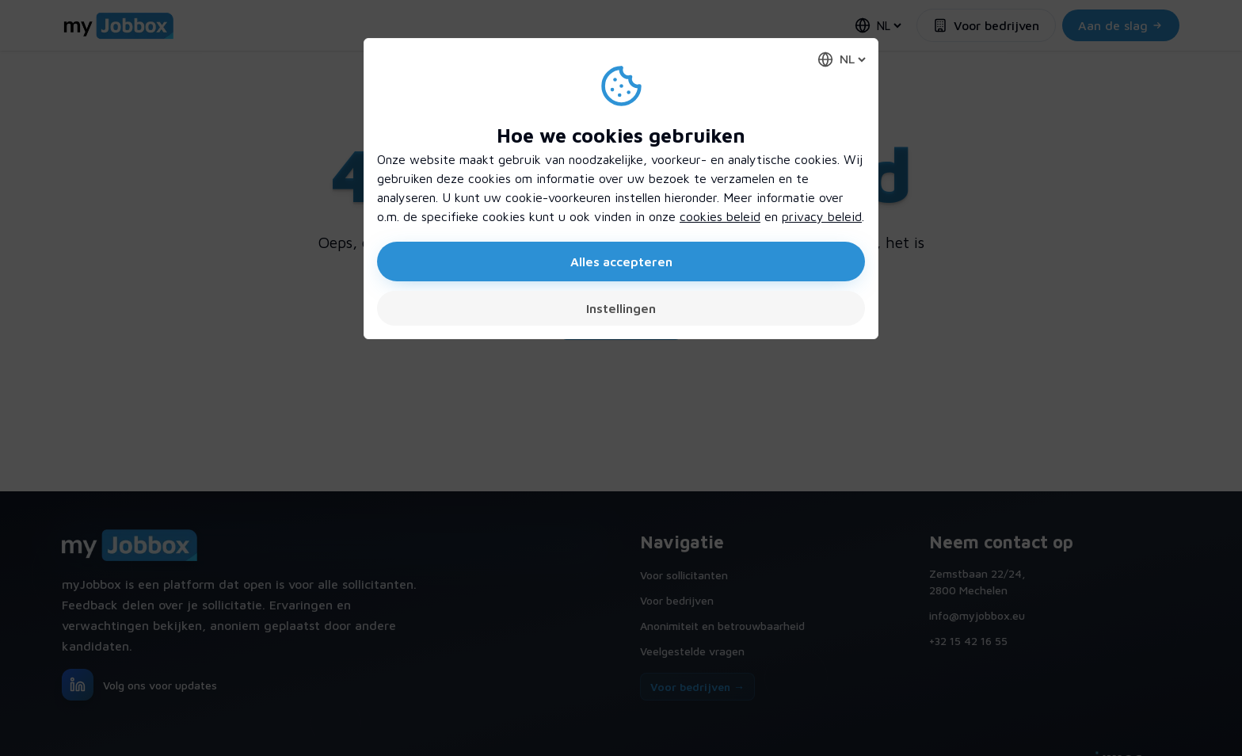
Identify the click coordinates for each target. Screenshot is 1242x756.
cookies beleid (720, 216)
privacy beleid (822, 216)
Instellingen (621, 308)
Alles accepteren (621, 261)
